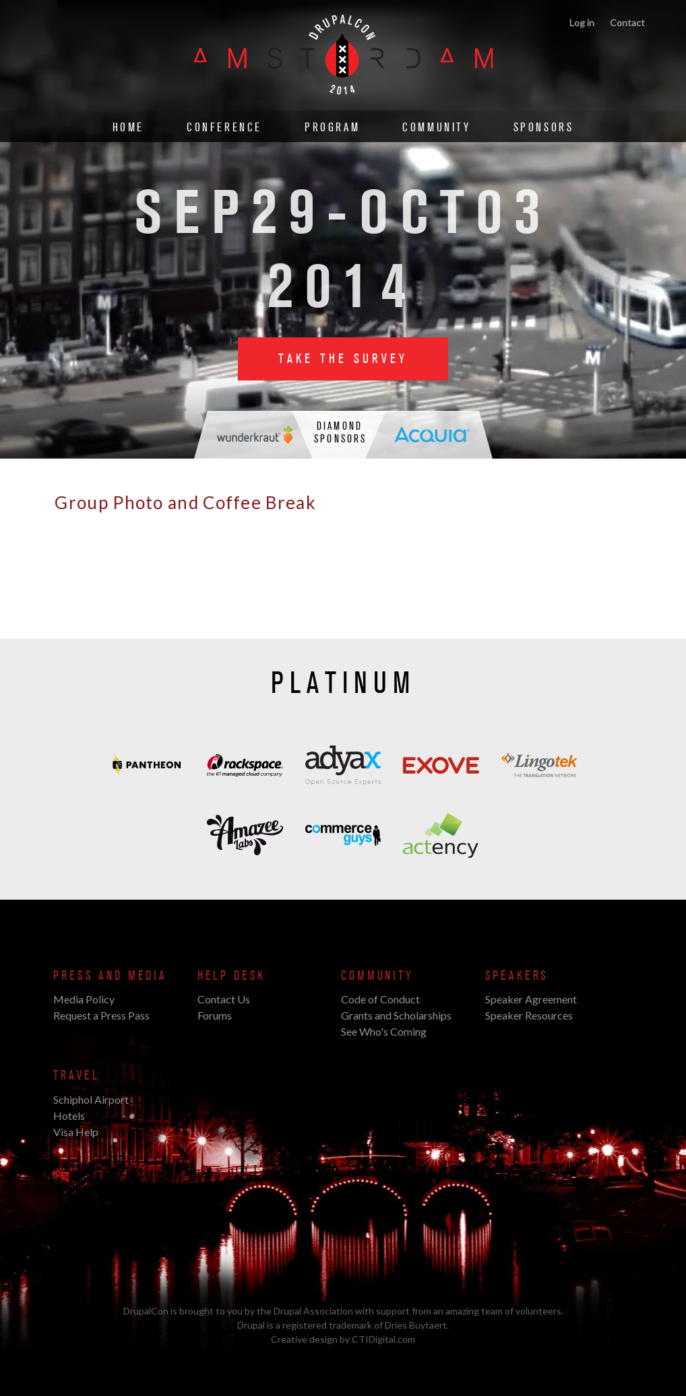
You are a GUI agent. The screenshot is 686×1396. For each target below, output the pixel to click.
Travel (76, 1075)
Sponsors (543, 128)
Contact (627, 22)
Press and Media (109, 975)
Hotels (69, 1115)
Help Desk (231, 975)
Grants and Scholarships (396, 1015)
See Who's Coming (384, 1031)
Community (436, 128)
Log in (581, 22)
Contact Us (223, 999)
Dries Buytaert (416, 1325)
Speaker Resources (529, 1015)
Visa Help (75, 1131)
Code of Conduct (380, 999)
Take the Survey (343, 359)
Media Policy (84, 999)
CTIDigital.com (383, 1339)
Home (128, 128)
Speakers (517, 975)
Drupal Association (313, 1311)
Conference (224, 128)
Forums (214, 1015)
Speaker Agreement (531, 999)
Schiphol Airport (91, 1099)
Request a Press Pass (101, 1015)
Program (332, 128)
